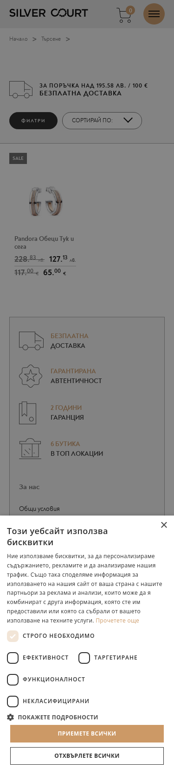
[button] (87, 716)
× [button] (163, 525)
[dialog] (87, 387)
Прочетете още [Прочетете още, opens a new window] (117, 620)
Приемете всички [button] (87, 733)
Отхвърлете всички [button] (86, 756)
